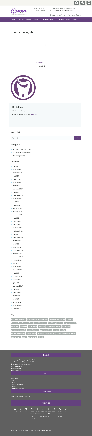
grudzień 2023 (17, 182)
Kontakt (75, 19)
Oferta (36, 19)
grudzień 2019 (17, 247)
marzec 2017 (17, 296)
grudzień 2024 (17, 169)
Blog (67, 19)
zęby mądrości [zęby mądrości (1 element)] (32, 337)
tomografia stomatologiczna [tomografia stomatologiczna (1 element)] (46, 333)
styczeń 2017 (17, 302)
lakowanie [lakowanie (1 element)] (42, 326)
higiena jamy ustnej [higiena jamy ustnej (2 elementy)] (71, 323)
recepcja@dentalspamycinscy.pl (63, 10)
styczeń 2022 (17, 208)
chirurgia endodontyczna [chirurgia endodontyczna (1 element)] (57, 319)
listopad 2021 (17, 211)
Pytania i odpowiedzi (17, 384)
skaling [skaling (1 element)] (63, 330)
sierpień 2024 (17, 173)
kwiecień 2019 (18, 260)
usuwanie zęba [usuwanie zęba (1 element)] (15, 337)
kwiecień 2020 (18, 237)
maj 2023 (16, 192)
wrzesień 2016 (18, 308)
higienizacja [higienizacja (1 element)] (14, 326)
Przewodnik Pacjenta (49, 19)
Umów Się (46, 403)
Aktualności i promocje (20, 152)
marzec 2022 (17, 205)
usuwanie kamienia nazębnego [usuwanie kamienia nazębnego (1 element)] (66, 333)
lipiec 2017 (16, 283)
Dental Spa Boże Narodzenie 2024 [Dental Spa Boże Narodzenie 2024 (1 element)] (21, 323)
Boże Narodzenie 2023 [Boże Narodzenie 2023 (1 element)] (18, 319)
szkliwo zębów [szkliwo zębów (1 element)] (31, 333)
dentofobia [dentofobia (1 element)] (37, 323)
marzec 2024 (17, 179)
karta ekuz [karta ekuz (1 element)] (23, 326)
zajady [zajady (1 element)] (24, 337)
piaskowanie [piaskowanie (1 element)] (66, 326)
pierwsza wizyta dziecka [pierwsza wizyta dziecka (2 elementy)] (18, 330)
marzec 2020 (17, 241)
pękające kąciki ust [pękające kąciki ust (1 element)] (46, 330)
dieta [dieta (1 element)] (44, 323)
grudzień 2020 (17, 228)
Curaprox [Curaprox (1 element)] (70, 319)
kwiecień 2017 (18, 292)
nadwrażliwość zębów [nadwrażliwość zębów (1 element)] (53, 326)
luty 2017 (16, 299)
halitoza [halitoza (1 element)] (60, 323)
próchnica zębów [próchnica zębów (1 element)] (33, 330)
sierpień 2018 (17, 270)
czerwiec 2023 (18, 189)
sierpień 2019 (17, 253)
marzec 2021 (17, 224)
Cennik (61, 19)
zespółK (42, 66)
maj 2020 (16, 234)
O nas (14, 19)
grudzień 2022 (17, 198)
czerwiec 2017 (18, 286)
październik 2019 (18, 250)
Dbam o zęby (17, 156)
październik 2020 (18, 231)
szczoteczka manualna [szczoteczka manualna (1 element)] (18, 333)
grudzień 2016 (17, 305)
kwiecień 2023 (18, 195)
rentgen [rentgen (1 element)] (56, 330)
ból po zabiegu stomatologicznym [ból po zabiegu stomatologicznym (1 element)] (37, 319)
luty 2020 (16, 244)
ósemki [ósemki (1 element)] (41, 337)
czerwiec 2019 (18, 257)
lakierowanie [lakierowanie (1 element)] (33, 326)
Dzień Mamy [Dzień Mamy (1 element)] (52, 323)
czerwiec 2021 (18, 215)
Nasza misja (14, 378)
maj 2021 (16, 218)
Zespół (21, 19)
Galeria (28, 19)
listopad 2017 (17, 276)
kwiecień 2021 (18, 221)
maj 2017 (16, 289)
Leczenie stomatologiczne (21, 149)
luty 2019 (16, 263)
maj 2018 (16, 273)
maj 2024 (16, 176)
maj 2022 (16, 202)
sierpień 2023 (17, 186)
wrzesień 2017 (18, 279)
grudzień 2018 (17, 266)
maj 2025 (16, 166)
